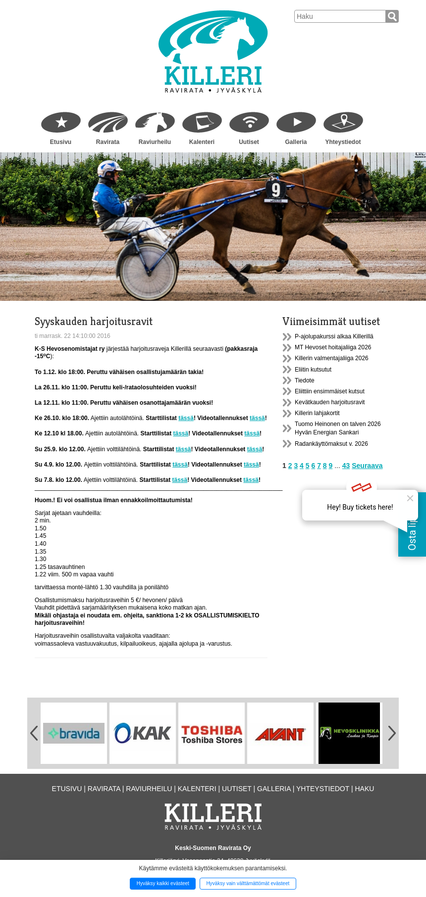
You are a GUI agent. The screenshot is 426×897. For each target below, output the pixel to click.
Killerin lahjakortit (317, 413)
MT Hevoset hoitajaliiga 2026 (333, 347)
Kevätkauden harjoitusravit (330, 402)
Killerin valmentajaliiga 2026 (332, 358)
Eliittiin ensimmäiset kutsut (330, 391)
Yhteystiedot (343, 142)
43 (346, 466)
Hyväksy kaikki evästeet (163, 883)
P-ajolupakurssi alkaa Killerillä (334, 336)
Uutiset (249, 142)
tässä (186, 418)
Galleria (296, 142)
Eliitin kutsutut (313, 369)
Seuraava (367, 466)
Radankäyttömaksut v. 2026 (331, 443)
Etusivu (60, 142)
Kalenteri (201, 142)
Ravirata (107, 142)
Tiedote (305, 380)
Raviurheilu (155, 142)
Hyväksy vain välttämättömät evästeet (247, 883)
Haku (364, 789)
